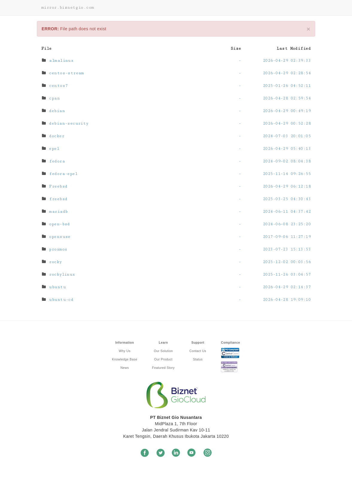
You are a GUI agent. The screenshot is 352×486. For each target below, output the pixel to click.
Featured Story (163, 367)
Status (198, 359)
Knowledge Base (124, 359)
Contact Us (197, 351)
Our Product (163, 359)
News (124, 367)
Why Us (125, 351)
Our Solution (163, 351)
